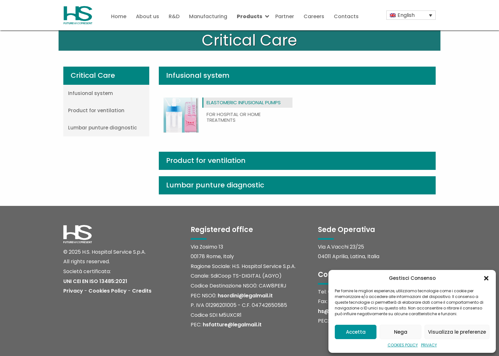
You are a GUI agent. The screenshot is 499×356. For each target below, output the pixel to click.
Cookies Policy (107, 290)
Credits (141, 290)
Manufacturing (208, 16)
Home (118, 16)
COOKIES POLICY (403, 345)
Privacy (73, 290)
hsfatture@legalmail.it (232, 324)
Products (249, 16)
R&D (174, 16)
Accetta (356, 332)
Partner (284, 16)
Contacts (346, 16)
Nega (400, 332)
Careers (314, 16)
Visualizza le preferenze (457, 332)
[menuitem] (118, 16)
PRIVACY (429, 345)
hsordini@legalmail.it (245, 295)
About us (147, 16)
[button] (486, 278)
